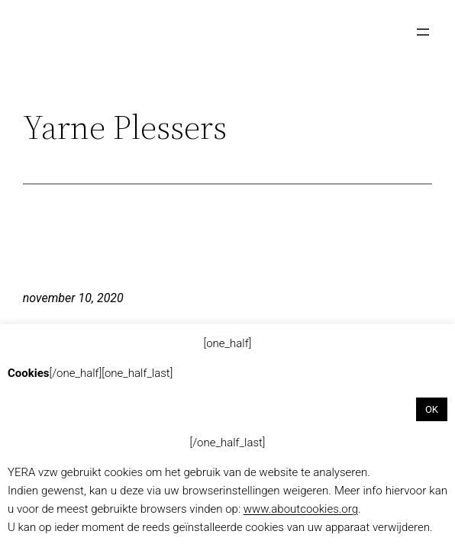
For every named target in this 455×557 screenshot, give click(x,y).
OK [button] (431, 409)
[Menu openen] (423, 32)
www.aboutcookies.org (301, 509)
